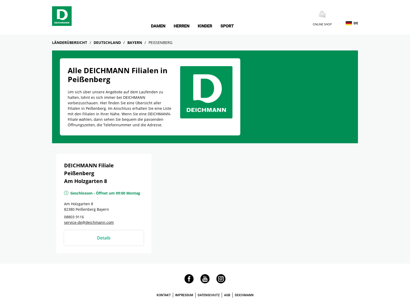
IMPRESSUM (184, 295)
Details (104, 238)
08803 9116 (74, 216)
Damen (158, 26)
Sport (227, 26)
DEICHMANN (244, 295)
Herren (181, 26)
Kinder (205, 26)
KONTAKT (164, 295)
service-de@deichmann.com (89, 222)
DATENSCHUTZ (209, 295)
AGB (227, 295)
